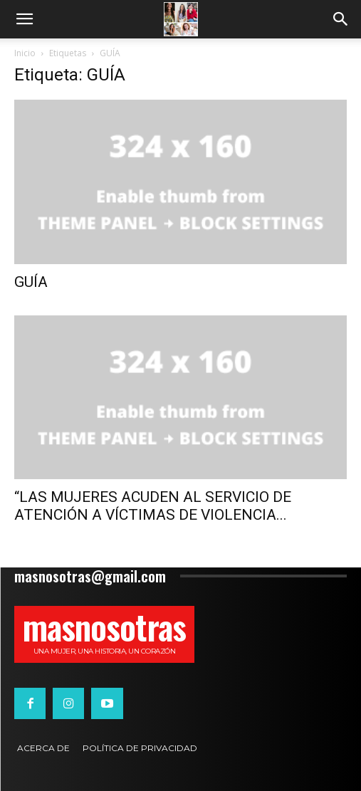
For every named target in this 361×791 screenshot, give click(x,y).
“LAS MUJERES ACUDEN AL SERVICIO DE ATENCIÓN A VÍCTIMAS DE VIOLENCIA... (152, 505)
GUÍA (31, 281)
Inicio (25, 53)
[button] (24, 19)
